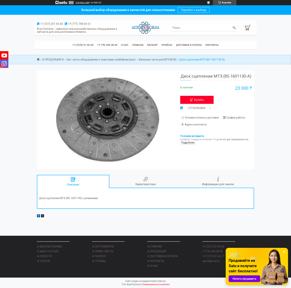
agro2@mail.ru (211, 261)
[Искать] (234, 28)
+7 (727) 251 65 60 (213, 246)
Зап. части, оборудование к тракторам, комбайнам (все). (101, 59)
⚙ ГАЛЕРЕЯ (99, 256)
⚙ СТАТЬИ (43, 261)
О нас (124, 45)
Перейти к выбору (194, 10)
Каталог (152, 45)
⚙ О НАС (152, 265)
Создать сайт (83, 2)
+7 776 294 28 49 (212, 251)
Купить (199, 100)
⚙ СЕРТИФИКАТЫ (103, 246)
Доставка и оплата (189, 45)
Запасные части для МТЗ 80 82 (157, 59)
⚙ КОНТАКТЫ (155, 261)
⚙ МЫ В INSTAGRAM (49, 246)
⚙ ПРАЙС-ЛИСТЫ (102, 251)
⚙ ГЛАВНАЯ (154, 246)
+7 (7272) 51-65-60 (82, 45)
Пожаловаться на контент (156, 284)
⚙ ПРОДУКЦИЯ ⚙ (53, 59)
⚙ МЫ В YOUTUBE (48, 251)
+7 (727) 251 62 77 (213, 256)
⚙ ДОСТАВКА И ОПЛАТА (162, 256)
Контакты (212, 45)
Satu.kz (162, 281)
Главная (137, 45)
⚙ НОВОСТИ (44, 256)
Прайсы (166, 45)
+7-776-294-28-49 (107, 45)
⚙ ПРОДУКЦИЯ (156, 251)
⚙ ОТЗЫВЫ (99, 261)
